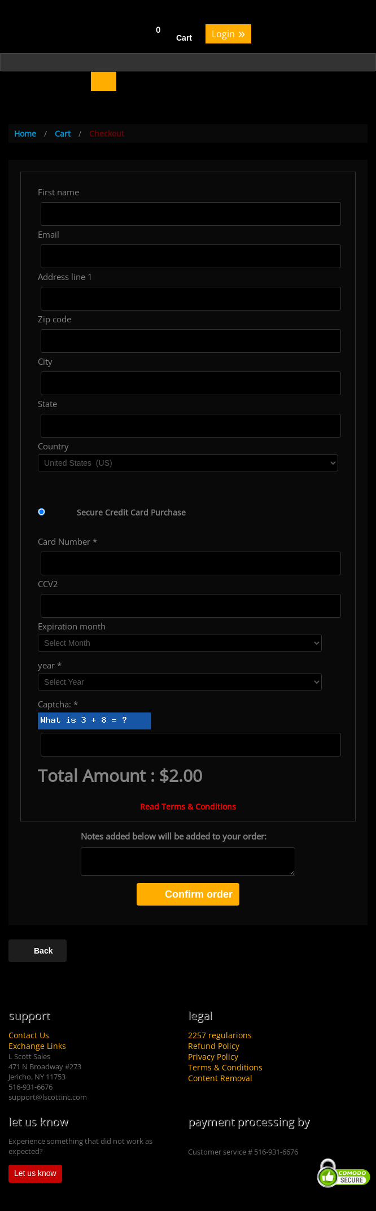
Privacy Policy (213, 1056)
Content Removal (220, 1078)
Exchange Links (37, 1046)
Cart (184, 37)
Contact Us (28, 1035)
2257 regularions (220, 1035)
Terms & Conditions (225, 1067)
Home (25, 133)
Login (228, 33)
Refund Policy (213, 1046)
